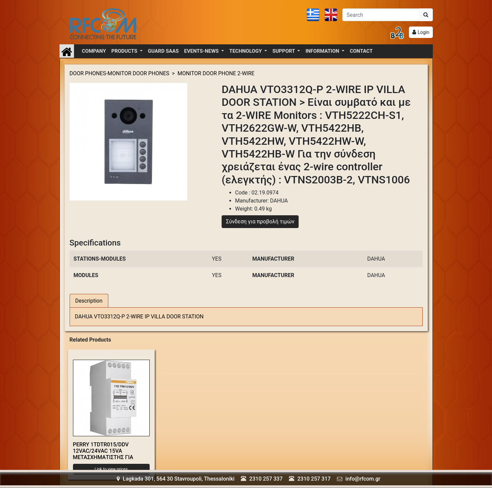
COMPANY (94, 51)
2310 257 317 (314, 479)
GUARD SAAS (163, 51)
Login (423, 32)
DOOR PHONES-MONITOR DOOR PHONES (119, 73)
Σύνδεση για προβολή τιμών (260, 221)
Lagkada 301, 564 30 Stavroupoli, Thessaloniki (175, 479)
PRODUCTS (125, 51)
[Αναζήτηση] (380, 14)
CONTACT (361, 51)
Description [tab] (89, 301)
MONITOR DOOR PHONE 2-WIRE (216, 73)
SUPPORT (284, 51)
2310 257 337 (265, 479)
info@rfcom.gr (362, 479)
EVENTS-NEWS (202, 51)
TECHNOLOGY (246, 51)
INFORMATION (322, 51)
